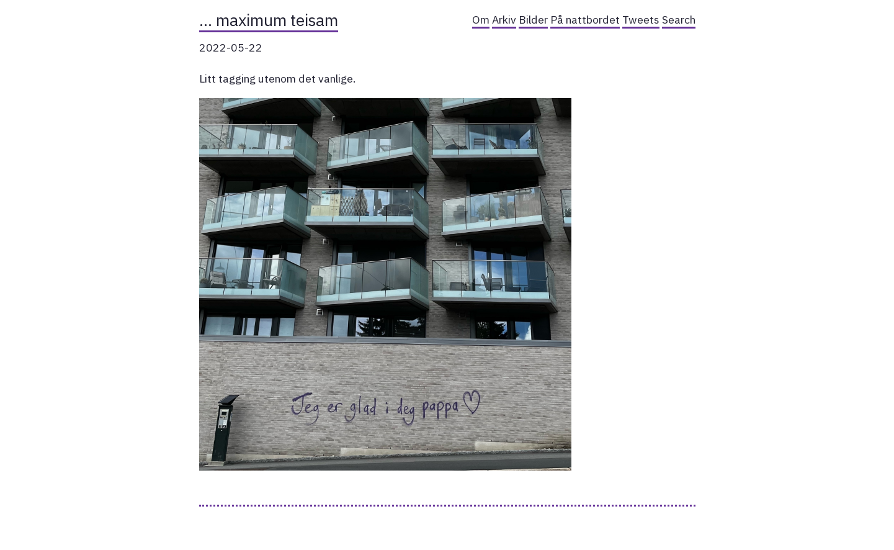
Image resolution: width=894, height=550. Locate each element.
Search (678, 19)
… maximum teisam (268, 19)
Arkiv (504, 19)
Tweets (640, 19)
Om (480, 19)
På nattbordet (585, 19)
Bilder (533, 19)
